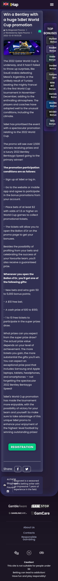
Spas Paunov (24, 32)
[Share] (17, 469)
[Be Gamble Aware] (18, 506)
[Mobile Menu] (52, 5)
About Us (28, 527)
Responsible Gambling (29, 538)
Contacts (29, 533)
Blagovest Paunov (16, 30)
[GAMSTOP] (40, 506)
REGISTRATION (22, 447)
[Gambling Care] (18, 513)
